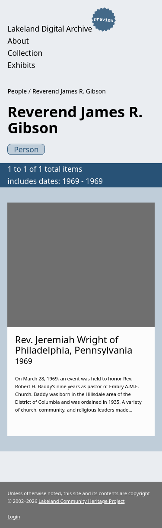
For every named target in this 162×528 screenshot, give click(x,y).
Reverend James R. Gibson (69, 91)
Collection (24, 53)
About (18, 40)
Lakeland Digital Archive (49, 28)
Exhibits (21, 65)
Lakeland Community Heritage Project (81, 501)
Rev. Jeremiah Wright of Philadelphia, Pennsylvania (74, 344)
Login (13, 516)
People (17, 91)
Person (26, 149)
